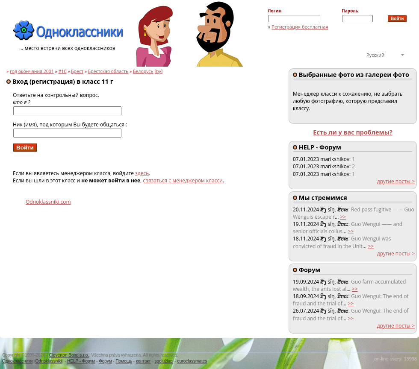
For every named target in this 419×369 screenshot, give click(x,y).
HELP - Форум (81, 361)
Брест (77, 71)
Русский (375, 55)
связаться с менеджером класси (183, 180)
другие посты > (396, 181)
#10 (63, 71)
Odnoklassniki (48, 361)
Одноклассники (17, 361)
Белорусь (143, 71)
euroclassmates (192, 361)
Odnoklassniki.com (48, 201)
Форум (105, 361)
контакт (143, 361)
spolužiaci (164, 361)
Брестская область (108, 71)
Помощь (123, 361)
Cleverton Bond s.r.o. (69, 355)
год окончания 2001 (32, 71)
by (158, 71)
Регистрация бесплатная (299, 26)
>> (343, 216)
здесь (142, 173)
